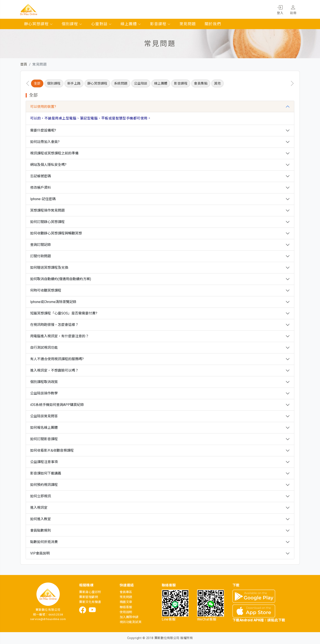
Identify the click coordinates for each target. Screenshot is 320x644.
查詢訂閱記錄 (40, 245)
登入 (280, 9)
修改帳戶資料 (40, 187)
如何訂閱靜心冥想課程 (47, 222)
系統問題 (120, 83)
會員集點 (200, 83)
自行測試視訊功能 (44, 348)
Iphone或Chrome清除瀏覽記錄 (53, 302)
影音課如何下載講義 (45, 473)
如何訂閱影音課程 (44, 439)
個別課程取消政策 (44, 382)
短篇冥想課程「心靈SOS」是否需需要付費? (63, 313)
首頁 (23, 64)
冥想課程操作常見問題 (47, 210)
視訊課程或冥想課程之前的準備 (54, 153)
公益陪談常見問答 (44, 416)
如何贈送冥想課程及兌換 (49, 267)
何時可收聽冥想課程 (45, 290)
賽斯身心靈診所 (90, 592)
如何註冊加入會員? (45, 142)
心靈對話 (101, 24)
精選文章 (126, 602)
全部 (37, 83)
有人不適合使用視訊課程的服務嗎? (57, 359)
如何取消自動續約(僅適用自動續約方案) (60, 279)
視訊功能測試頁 (130, 622)
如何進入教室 (40, 519)
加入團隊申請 (129, 617)
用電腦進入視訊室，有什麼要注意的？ (59, 336)
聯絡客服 (126, 607)
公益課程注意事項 (44, 462)
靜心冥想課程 (38, 24)
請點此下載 (276, 620)
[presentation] (28, 83)
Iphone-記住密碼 (43, 199)
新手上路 (74, 83)
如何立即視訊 (40, 496)
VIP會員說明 (40, 553)
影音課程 (160, 24)
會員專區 (126, 592)
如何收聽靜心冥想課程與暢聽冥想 (56, 233)
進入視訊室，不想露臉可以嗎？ (54, 370)
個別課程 (72, 24)
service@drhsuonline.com (48, 619)
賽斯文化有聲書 (90, 602)
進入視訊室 (38, 508)
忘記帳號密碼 (40, 176)
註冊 (293, 9)
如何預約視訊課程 (44, 485)
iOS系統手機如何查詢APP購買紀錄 (57, 405)
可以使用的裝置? (43, 107)
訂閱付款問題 (40, 256)
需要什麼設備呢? (43, 130)
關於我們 (213, 24)
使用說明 (126, 612)
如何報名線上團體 (44, 428)
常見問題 (187, 24)
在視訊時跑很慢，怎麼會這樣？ (54, 325)
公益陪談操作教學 (44, 393)
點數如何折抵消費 (44, 542)
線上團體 (131, 24)
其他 (217, 83)
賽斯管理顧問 (88, 597)
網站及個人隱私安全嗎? (48, 165)
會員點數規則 (40, 530)
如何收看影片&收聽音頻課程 (52, 450)
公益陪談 (140, 83)
